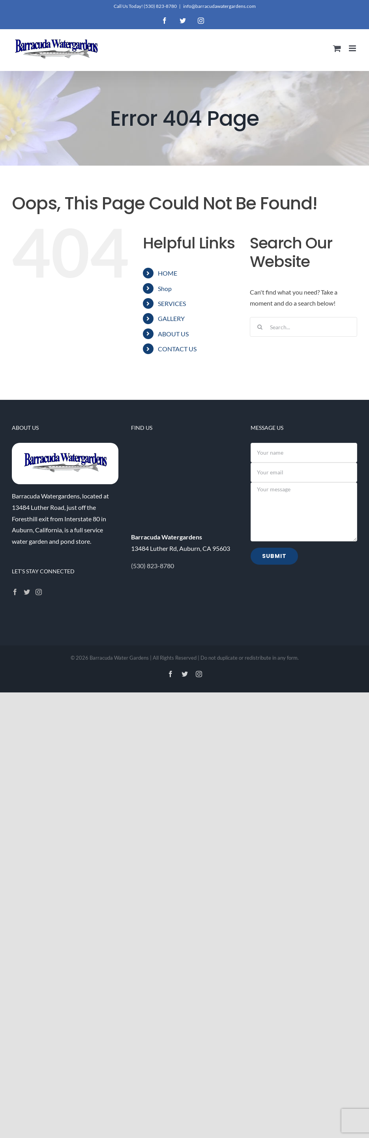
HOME (167, 273)
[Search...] (303, 327)
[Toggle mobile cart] (337, 48)
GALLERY (171, 318)
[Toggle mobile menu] (353, 48)
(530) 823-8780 (160, 6)
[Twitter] (27, 592)
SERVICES (172, 303)
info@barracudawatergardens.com (219, 6)
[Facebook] (15, 592)
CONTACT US (177, 349)
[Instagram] (39, 592)
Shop (165, 288)
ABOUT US (173, 334)
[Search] (260, 327)
